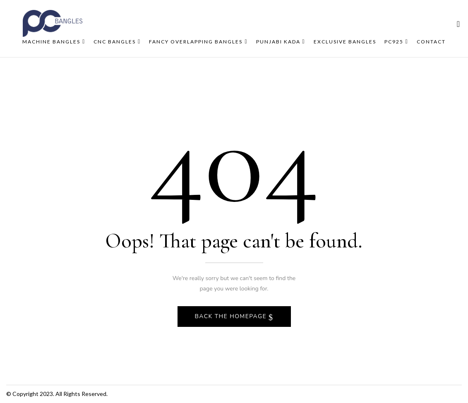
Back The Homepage (232, 316)
